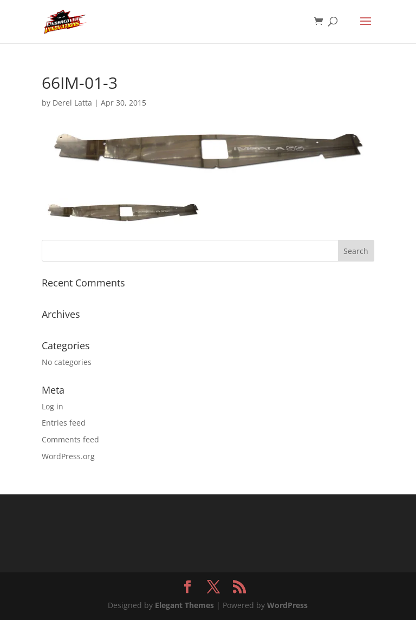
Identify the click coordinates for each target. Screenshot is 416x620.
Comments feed (70, 439)
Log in (52, 406)
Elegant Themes (184, 605)
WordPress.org (68, 456)
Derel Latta (72, 102)
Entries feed (64, 422)
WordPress (287, 605)
